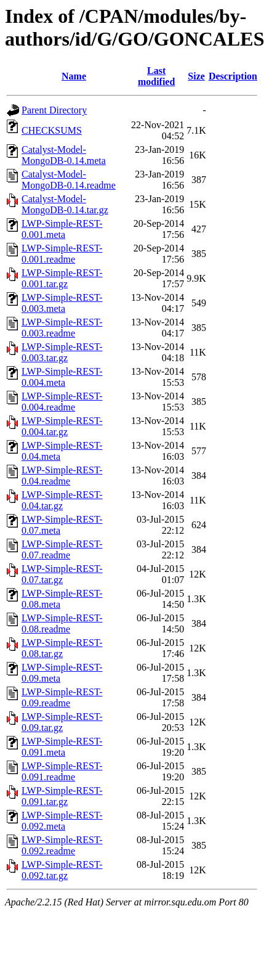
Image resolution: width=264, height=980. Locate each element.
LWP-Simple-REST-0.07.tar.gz (62, 574)
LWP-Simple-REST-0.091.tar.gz (62, 796)
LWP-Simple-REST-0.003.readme (62, 327)
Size (196, 76)
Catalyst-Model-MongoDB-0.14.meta (64, 155)
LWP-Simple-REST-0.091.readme (62, 771)
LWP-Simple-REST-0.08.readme (62, 623)
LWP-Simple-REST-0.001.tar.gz (62, 278)
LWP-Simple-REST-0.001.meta (62, 229)
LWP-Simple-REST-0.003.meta (62, 303)
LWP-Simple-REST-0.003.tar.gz (62, 352)
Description (233, 76)
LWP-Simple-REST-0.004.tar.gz (62, 426)
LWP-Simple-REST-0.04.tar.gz (62, 500)
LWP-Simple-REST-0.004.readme (62, 401)
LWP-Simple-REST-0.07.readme (62, 549)
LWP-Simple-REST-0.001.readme (62, 253)
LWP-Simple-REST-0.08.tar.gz (62, 648)
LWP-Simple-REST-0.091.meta (62, 746)
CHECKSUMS (52, 130)
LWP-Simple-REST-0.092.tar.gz (62, 870)
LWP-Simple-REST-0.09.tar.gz (62, 722)
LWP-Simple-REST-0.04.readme (62, 475)
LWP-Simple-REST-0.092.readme (62, 845)
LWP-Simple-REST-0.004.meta (62, 377)
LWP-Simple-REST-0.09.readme (62, 697)
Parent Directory (54, 110)
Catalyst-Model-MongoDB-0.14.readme (69, 179)
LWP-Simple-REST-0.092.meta (62, 820)
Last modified (156, 76)
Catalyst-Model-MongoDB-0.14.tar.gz (65, 204)
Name (74, 76)
